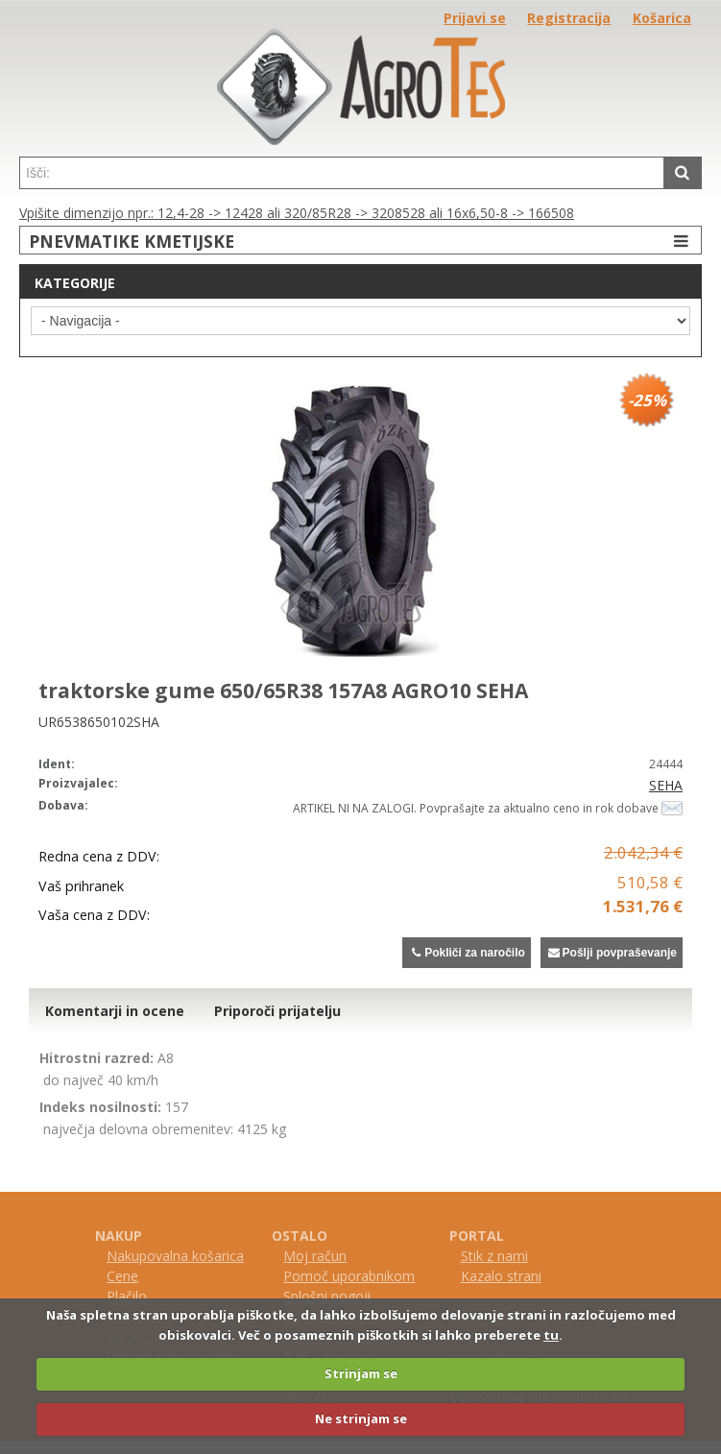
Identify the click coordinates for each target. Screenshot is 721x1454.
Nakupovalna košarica (175, 1256)
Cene (122, 1276)
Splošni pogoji (327, 1296)
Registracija (569, 18)
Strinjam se (360, 1373)
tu (551, 1335)
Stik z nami (494, 1256)
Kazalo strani (501, 1276)
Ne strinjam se (361, 1418)
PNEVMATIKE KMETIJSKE (361, 240)
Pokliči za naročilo (466, 952)
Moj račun (315, 1256)
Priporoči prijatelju (277, 1011)
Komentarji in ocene (114, 1011)
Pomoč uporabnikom (349, 1276)
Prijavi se (475, 18)
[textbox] (341, 173)
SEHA (666, 785)
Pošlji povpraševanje (611, 952)
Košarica (662, 18)
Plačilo (127, 1296)
